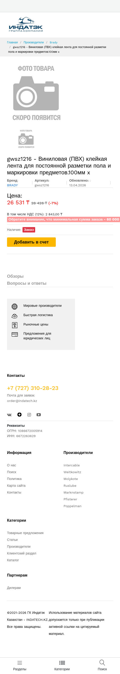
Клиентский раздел (21, 553)
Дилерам (14, 588)
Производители (34, 42)
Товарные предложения (25, 533)
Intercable (72, 465)
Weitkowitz (72, 472)
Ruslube (70, 485)
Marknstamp (73, 492)
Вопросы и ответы (26, 283)
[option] (60, 93)
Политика (14, 479)
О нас (11, 465)
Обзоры (15, 276)
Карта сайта (16, 485)
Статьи (12, 540)
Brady (53, 42)
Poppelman (73, 506)
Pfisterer (70, 499)
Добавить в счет (31, 242)
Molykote (71, 479)
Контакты (14, 492)
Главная (12, 42)
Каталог (13, 560)
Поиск (11, 472)
